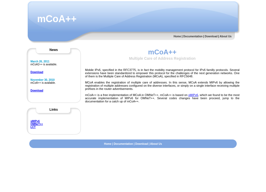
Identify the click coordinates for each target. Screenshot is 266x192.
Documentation (193, 36)
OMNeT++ (37, 124)
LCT (33, 127)
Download (211, 36)
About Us (225, 36)
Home (177, 36)
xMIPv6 (35, 121)
